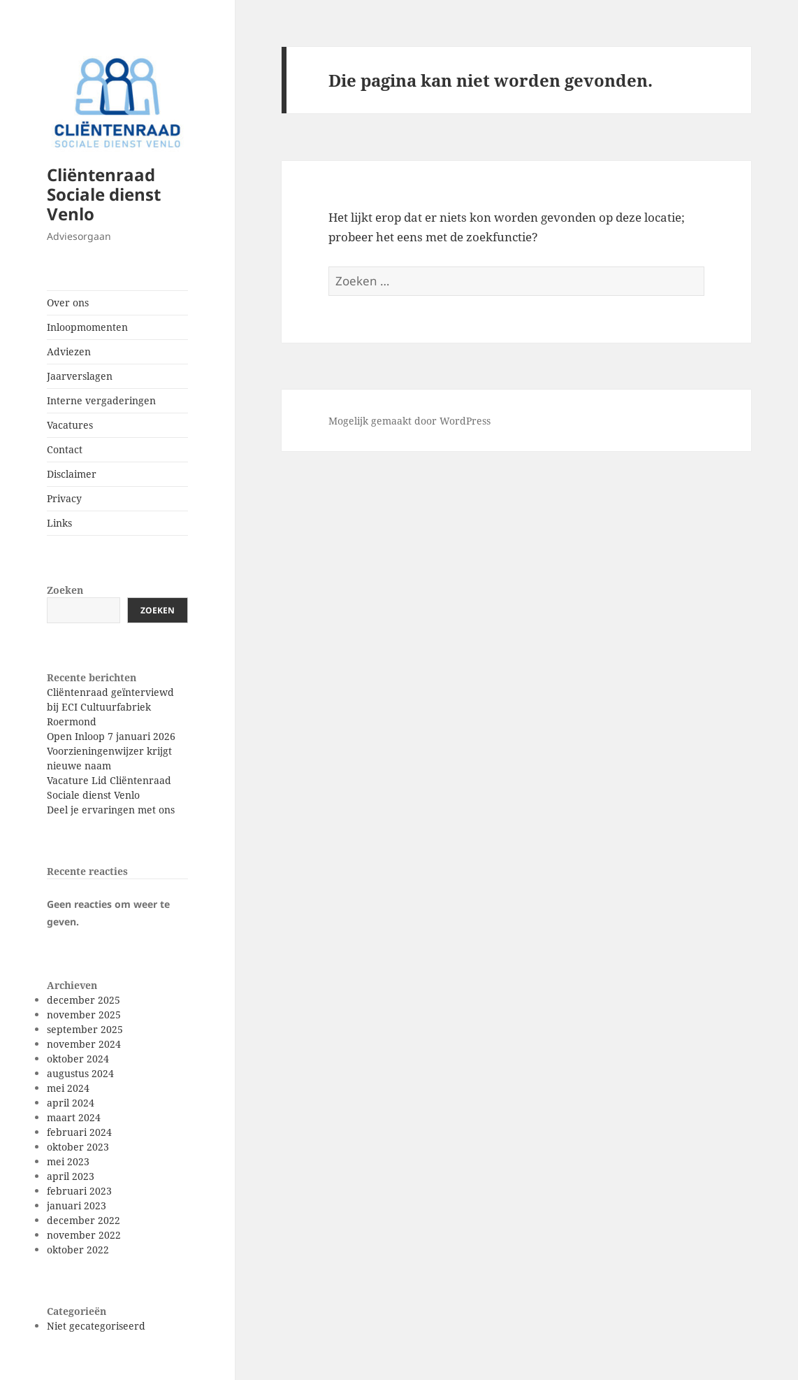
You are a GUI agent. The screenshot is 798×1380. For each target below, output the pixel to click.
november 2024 (84, 1044)
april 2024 (70, 1102)
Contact (64, 449)
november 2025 (84, 1014)
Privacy (64, 498)
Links (59, 522)
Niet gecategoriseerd (96, 1325)
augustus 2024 (80, 1073)
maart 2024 (74, 1117)
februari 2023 (79, 1190)
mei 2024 (68, 1088)
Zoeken (65, 590)
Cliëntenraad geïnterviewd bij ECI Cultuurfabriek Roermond (110, 706)
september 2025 (85, 1029)
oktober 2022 (78, 1249)
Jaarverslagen (80, 376)
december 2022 (83, 1220)
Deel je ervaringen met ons (111, 809)
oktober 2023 (78, 1146)
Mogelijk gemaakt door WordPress (409, 420)
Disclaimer (71, 474)
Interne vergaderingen (101, 400)
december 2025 (83, 999)
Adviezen (69, 351)
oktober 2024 (78, 1058)
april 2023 (70, 1176)
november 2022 (84, 1235)
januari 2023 (76, 1205)
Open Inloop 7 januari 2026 (111, 736)
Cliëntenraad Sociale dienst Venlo (104, 194)
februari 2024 (79, 1132)
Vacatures (70, 425)
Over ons (68, 302)
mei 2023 (68, 1161)
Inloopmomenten (87, 327)
